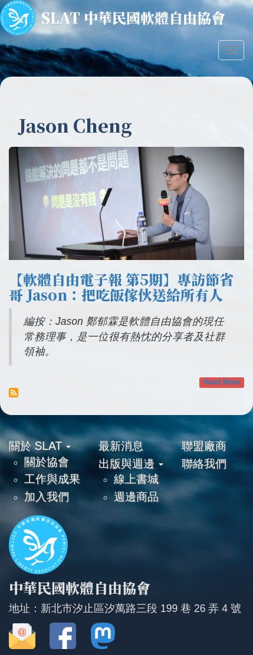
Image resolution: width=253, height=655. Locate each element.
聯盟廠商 (204, 445)
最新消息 (120, 445)
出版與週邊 (130, 463)
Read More (221, 382)
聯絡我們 (204, 463)
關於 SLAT (40, 445)
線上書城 (136, 478)
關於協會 (46, 461)
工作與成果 (52, 478)
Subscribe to (13, 392)
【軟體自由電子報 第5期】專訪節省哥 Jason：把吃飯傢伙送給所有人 (121, 287)
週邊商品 (136, 496)
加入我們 (46, 496)
